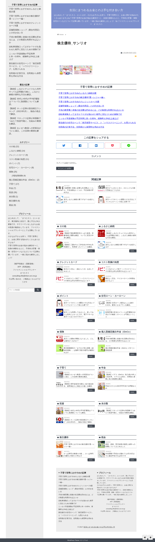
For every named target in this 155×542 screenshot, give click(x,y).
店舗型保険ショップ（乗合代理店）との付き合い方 (81, 106)
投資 (11, 192)
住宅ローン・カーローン (20, 167)
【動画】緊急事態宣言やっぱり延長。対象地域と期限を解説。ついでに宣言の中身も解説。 (79, 235)
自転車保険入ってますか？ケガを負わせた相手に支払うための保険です (90, 114)
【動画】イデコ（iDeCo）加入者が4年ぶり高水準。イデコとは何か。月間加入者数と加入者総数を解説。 (120, 377)
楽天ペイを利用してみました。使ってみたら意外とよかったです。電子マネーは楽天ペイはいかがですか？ (79, 314)
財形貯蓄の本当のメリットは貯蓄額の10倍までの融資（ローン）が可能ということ (120, 314)
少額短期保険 (17, 176)
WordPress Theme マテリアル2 (77, 540)
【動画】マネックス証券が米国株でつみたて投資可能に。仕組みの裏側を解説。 (25, 121)
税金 (11, 205)
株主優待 (13, 201)
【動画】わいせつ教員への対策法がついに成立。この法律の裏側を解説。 (25, 131)
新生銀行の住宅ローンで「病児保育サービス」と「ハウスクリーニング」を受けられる (97, 123)
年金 (11, 188)
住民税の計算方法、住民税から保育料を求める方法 (81, 127)
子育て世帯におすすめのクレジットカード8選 (78, 102)
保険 (11, 172)
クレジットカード (17, 155)
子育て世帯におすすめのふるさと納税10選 (77, 93)
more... (91, 251)
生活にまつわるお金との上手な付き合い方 (96, 10)
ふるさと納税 (15, 151)
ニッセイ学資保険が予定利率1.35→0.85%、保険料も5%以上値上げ (88, 118)
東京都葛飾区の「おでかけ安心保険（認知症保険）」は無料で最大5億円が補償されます (79, 350)
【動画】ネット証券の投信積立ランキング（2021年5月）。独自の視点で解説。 (25, 111)
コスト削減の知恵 (17, 159)
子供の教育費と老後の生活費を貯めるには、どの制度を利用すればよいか (91, 110)
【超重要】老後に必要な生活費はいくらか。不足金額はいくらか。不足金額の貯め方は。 (79, 190)
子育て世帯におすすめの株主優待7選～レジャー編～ (81, 97)
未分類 (12, 196)
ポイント (13, 163)
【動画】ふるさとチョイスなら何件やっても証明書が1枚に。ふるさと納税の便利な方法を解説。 (120, 235)
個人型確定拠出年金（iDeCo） (22, 180)
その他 (12, 146)
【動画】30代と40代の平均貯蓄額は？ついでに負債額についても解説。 (24, 101)
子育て (12, 184)
